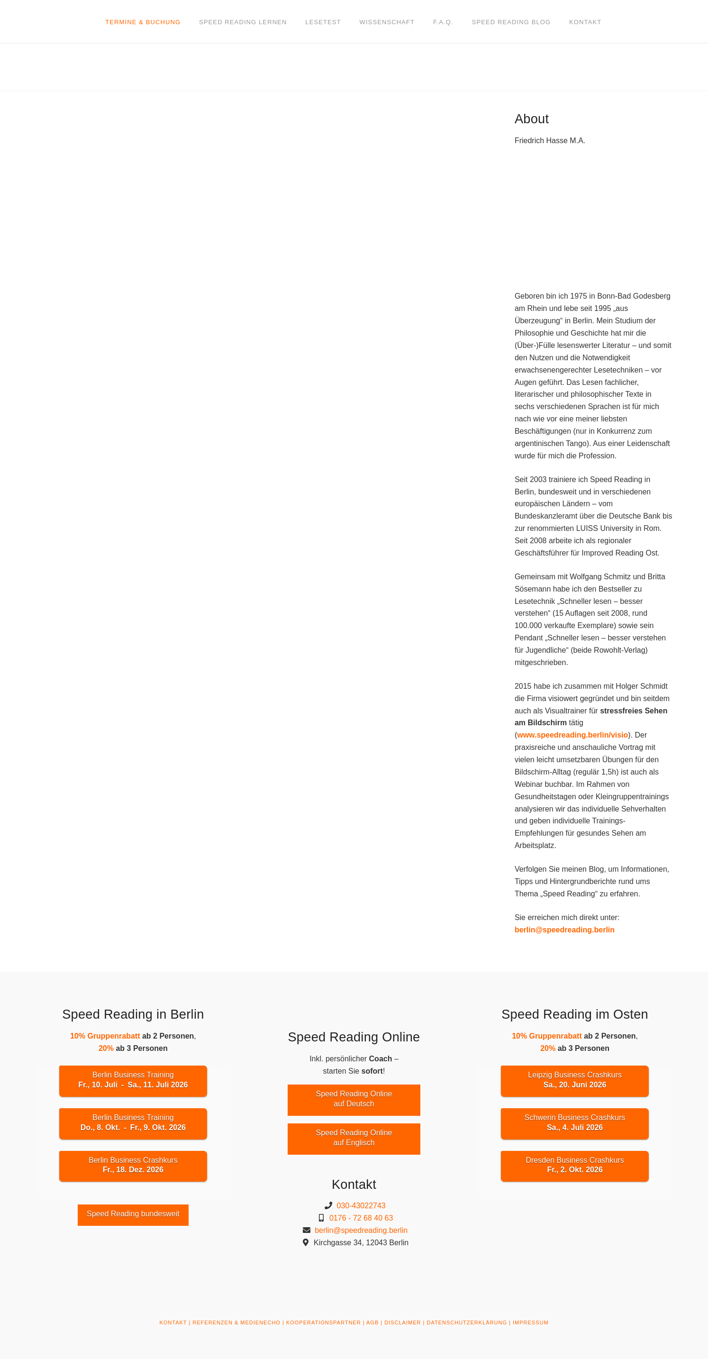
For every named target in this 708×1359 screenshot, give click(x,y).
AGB (372, 1322)
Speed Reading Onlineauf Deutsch (354, 1099)
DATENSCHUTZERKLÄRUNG (467, 1322)
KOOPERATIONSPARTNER (323, 1322)
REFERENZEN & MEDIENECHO (236, 1322)
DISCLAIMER (402, 1322)
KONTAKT (173, 1322)
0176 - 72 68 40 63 (361, 1218)
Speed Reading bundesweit (133, 1214)
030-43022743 (361, 1206)
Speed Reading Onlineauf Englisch (354, 1138)
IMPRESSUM (531, 1322)
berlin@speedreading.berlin (565, 930)
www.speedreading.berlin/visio (572, 735)
